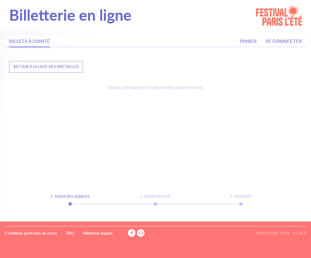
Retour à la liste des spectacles (46, 66)
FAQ (70, 233)
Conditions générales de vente (31, 233)
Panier (248, 41)
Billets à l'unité (29, 41)
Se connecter (284, 41)
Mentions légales (98, 233)
